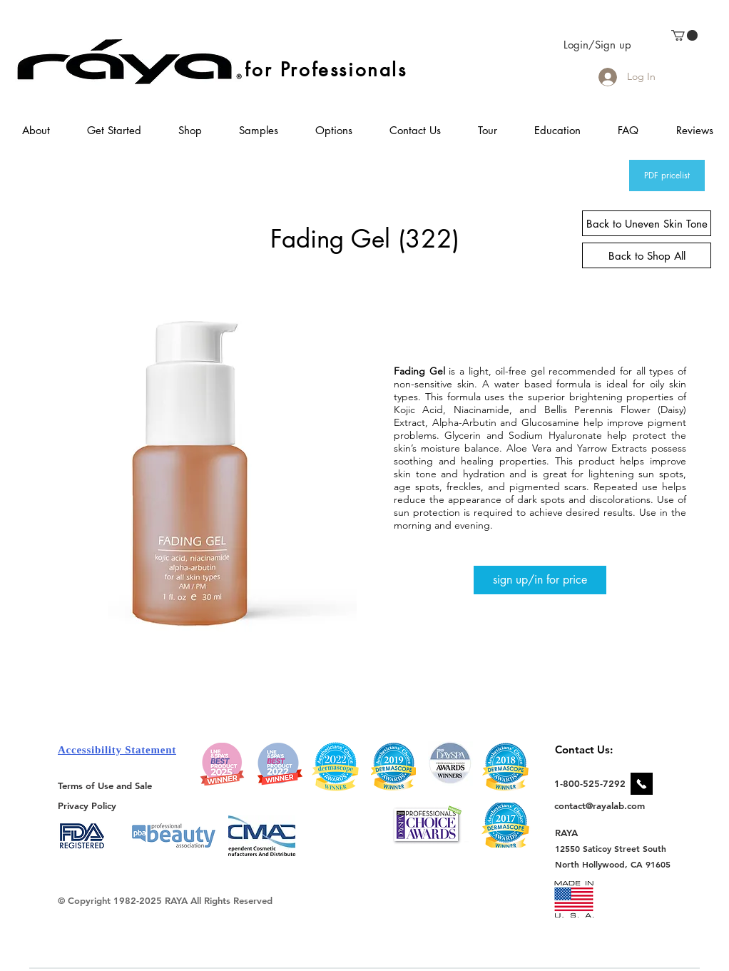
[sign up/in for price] (540, 580)
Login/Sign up (597, 44)
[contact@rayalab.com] (601, 805)
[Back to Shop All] (646, 255)
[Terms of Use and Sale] (106, 785)
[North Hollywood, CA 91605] (613, 864)
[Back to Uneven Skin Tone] (646, 223)
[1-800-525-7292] (590, 783)
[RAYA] (574, 832)
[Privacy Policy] (89, 805)
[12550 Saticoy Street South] (611, 848)
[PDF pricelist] (667, 175)
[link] (684, 35)
